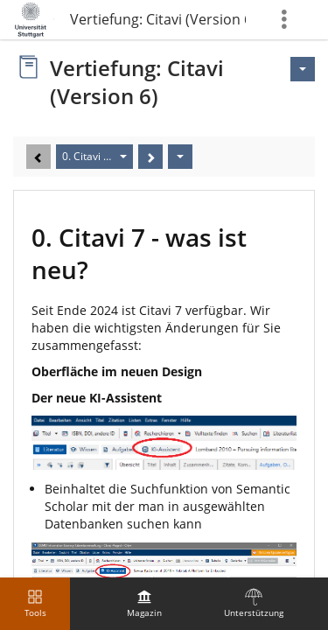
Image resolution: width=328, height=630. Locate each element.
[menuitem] (144, 604)
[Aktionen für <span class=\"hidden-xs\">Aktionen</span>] (302, 69)
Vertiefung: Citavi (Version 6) (158, 19)
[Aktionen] (180, 156)
